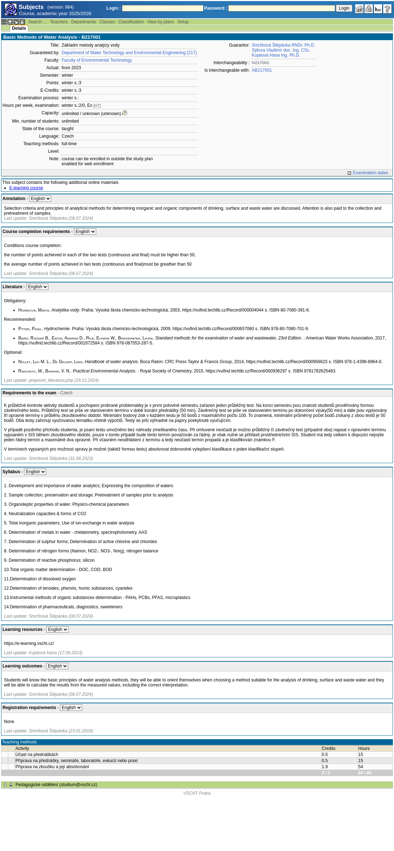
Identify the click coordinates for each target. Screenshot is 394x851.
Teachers (59, 21)
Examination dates (370, 172)
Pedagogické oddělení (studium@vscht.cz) (56, 784)
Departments (83, 21)
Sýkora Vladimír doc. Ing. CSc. (281, 50)
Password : (215, 8)
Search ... (37, 21)
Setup (182, 21)
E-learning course (26, 187)
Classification (131, 21)
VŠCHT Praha (197, 793)
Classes (107, 21)
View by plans (160, 21)
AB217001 (262, 70)
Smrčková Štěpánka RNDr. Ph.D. (283, 45)
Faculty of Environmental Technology (97, 60)
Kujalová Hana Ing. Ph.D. (276, 55)
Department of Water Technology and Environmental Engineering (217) (129, 52)
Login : (114, 8)
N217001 (260, 62)
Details (19, 28)
